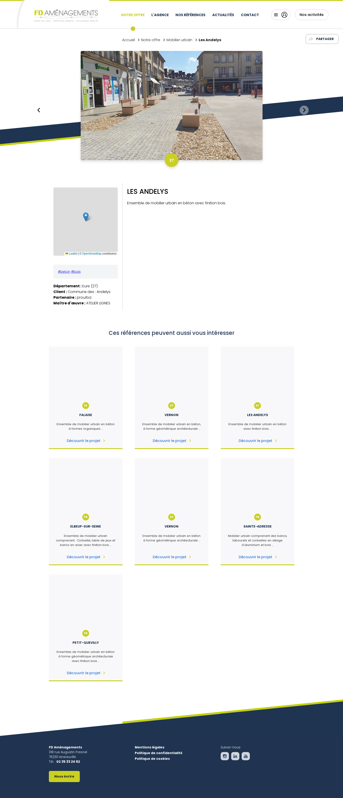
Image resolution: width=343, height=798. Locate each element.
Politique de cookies (152, 758)
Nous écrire (64, 776)
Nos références (190, 15)
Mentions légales (149, 747)
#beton (64, 271)
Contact (250, 15)
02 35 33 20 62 (68, 761)
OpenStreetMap (92, 253)
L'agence (160, 15)
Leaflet (71, 253)
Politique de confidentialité (158, 753)
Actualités (223, 15)
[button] (86, 217)
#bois (76, 271)
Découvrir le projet (83, 440)
